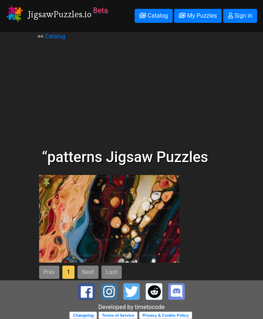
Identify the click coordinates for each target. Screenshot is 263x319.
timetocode (150, 307)
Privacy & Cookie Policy (165, 315)
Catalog (153, 15)
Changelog (83, 315)
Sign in (240, 15)
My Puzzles (198, 15)
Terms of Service (118, 315)
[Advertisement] (132, 92)
